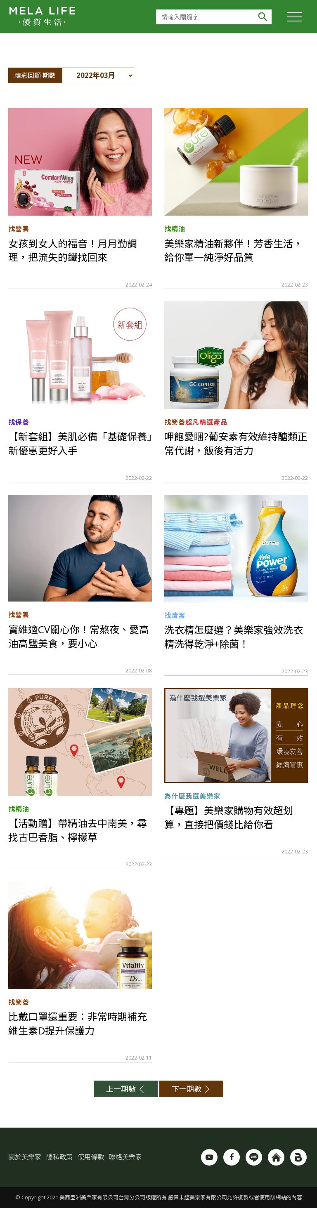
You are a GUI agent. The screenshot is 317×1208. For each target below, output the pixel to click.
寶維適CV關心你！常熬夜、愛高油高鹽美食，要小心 (78, 636)
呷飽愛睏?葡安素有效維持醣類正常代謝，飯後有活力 (236, 443)
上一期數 (125, 1089)
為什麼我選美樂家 (192, 796)
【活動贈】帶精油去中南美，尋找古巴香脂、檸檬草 (77, 830)
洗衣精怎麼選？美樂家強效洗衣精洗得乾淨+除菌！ (233, 637)
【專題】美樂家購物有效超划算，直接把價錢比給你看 (228, 817)
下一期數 (191, 1089)
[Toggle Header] (294, 16)
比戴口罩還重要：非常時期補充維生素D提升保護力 (77, 1023)
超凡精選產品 (206, 422)
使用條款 (91, 1156)
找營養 (18, 228)
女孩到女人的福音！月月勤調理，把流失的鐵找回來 (72, 250)
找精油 (174, 228)
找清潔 (174, 615)
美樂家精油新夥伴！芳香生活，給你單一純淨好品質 (233, 250)
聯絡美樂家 (125, 1156)
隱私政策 (59, 1156)
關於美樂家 (24, 1156)
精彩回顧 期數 (35, 75)
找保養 (18, 422)
